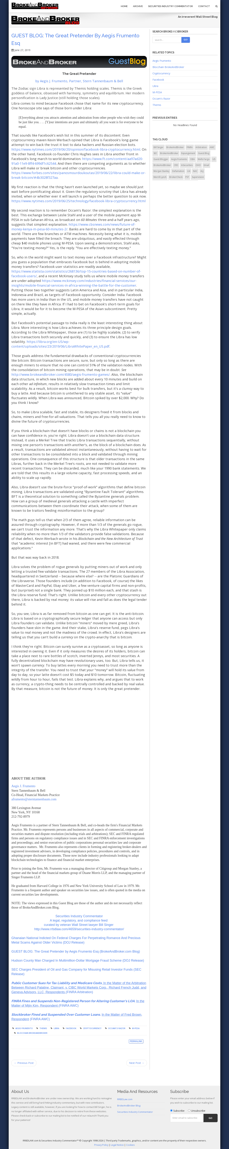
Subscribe (177, 1110)
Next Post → (136, 1063)
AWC (212, 147)
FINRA (190, 147)
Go (210, 1118)
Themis (43, 1028)
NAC (195, 171)
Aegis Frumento (24, 1028)
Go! (186, 39)
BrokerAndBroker (169, 153)
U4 (188, 171)
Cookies (130, 1144)
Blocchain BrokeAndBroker (32, 1033)
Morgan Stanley (161, 171)
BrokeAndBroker (175, 147)
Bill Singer (159, 147)
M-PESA (135, 1028)
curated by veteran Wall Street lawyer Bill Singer (79, 925)
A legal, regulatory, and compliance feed (79, 920)
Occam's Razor (161, 98)
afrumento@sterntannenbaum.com (33, 799)
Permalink (136, 1041)
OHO (198, 165)
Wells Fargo (204, 159)
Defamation (178, 171)
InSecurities (187, 165)
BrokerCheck (176, 177)
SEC (155, 153)
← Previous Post (24, 1063)
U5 (214, 159)
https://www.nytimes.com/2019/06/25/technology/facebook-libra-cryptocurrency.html (78, 201)
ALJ (201, 171)
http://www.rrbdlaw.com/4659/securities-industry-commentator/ (79, 929)
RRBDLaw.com (124, 1099)
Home (124, 6)
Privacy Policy (101, 1144)
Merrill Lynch (160, 177)
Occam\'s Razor (116, 1028)
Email (206, 165)
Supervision (198, 177)
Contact (204, 6)
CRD (176, 165)
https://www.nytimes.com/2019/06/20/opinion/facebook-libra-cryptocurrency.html (75, 149)
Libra (56, 1028)
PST (187, 177)
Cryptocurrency (92, 1028)
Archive (138, 6)
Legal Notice (117, 1144)
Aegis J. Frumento (23, 786)
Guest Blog (203, 153)
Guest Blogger (161, 159)
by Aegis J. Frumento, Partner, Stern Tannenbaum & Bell (79, 81)
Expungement (188, 153)
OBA (192, 159)
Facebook (71, 1028)
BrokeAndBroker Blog (128, 1105)
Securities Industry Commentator (170, 6)
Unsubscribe (196, 1110)
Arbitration (201, 147)
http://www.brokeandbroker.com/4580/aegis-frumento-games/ (60, 374)
